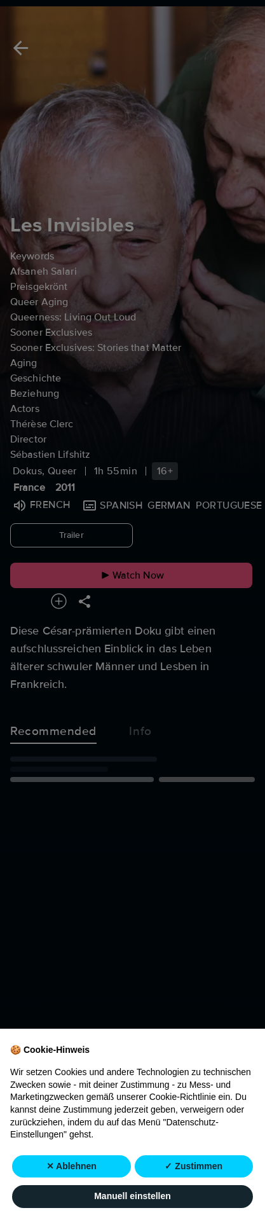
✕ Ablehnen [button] (71, 1166)
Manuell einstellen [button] (132, 1196)
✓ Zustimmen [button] (193, 1166)
